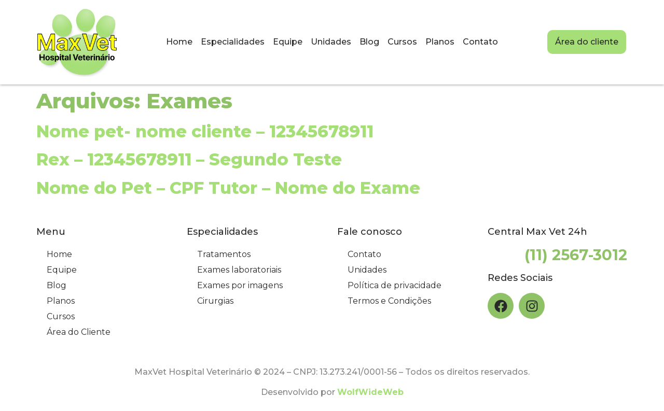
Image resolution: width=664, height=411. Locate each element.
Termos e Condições (389, 301)
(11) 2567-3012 (575, 255)
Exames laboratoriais (239, 270)
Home (179, 42)
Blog (369, 42)
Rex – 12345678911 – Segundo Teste (189, 159)
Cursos (402, 42)
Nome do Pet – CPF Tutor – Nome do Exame (228, 188)
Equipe (287, 42)
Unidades (331, 42)
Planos (439, 42)
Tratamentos (224, 254)
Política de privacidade (394, 285)
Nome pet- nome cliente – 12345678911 (205, 131)
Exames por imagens (240, 285)
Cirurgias (215, 301)
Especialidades (233, 42)
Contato (480, 42)
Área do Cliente (78, 332)
